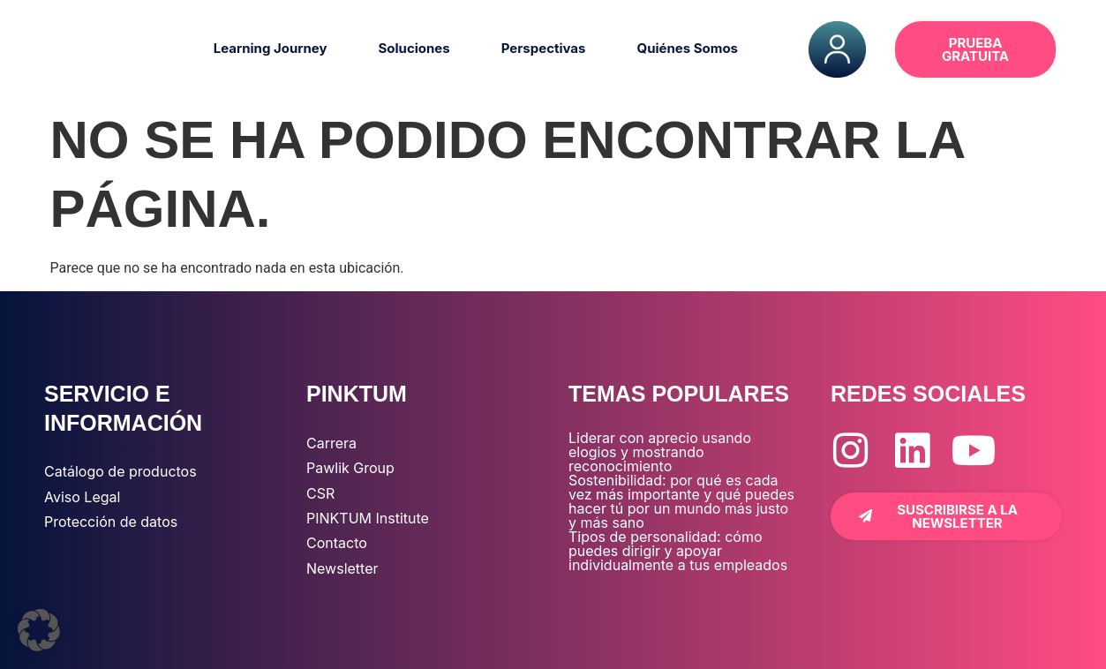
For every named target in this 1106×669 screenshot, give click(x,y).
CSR (320, 493)
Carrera (331, 443)
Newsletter (342, 568)
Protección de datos (110, 521)
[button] (39, 630)
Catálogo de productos (120, 471)
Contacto (336, 543)
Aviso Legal (82, 497)
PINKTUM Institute (367, 518)
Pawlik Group (350, 468)
